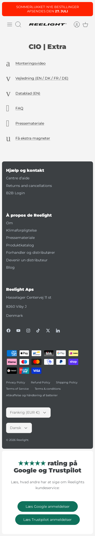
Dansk (19, 428)
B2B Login (15, 193)
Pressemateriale (29, 123)
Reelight (22, 440)
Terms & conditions (48, 388)
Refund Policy (40, 382)
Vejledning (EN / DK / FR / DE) (41, 78)
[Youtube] (18, 330)
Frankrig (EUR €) (28, 412)
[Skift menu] (9, 24)
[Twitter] (48, 330)
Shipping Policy (67, 382)
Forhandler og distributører (30, 252)
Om (9, 223)
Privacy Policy (15, 382)
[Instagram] (28, 330)
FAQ (19, 108)
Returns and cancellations (29, 185)
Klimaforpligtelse (21, 230)
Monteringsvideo (30, 63)
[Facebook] (8, 330)
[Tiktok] (38, 330)
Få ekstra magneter (32, 138)
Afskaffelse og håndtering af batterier (32, 395)
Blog (10, 267)
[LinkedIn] (58, 330)
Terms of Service (17, 388)
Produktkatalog (20, 245)
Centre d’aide (17, 178)
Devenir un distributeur (27, 260)
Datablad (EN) (27, 93)
